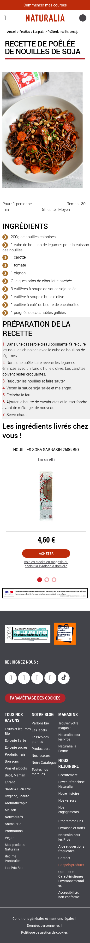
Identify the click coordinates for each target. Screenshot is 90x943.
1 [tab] (39, 579)
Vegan (9, 838)
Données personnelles (43, 926)
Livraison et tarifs (71, 828)
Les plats (38, 31)
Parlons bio (40, 723)
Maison (10, 810)
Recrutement (68, 775)
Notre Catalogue (44, 763)
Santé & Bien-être (18, 789)
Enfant (10, 782)
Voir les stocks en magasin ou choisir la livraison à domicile (46, 564)
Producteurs (41, 749)
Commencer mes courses (45, 4)
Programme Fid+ (71, 821)
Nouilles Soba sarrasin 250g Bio (46, 449)
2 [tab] (46, 579)
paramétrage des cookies (35, 698)
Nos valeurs (67, 800)
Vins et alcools (16, 768)
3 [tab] (54, 579)
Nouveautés (14, 817)
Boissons (12, 761)
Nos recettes (41, 756)
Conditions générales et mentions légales (43, 919)
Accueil (11, 31)
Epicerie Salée (15, 741)
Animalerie (13, 824)
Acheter (46, 553)
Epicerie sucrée (16, 748)
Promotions (14, 831)
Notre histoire (68, 794)
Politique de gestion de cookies (44, 933)
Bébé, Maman (15, 775)
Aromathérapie (16, 803)
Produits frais (15, 754)
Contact (64, 858)
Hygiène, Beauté (17, 796)
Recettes (24, 31)
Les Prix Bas (14, 868)
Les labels (39, 730)
